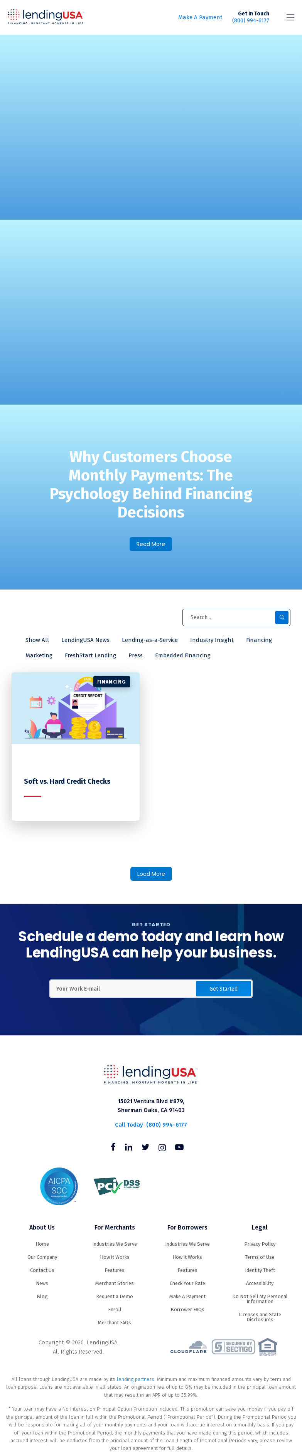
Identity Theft (260, 1270)
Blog (42, 1296)
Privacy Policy (259, 1244)
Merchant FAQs (114, 1322)
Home (42, 1244)
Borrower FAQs (187, 1309)
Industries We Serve (114, 1244)
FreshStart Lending (90, 655)
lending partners (135, 1379)
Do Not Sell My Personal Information (260, 1298)
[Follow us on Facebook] (113, 1148)
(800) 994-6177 (250, 17)
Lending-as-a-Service (150, 640)
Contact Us (42, 1270)
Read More (151, 544)
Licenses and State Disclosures (260, 1317)
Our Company (42, 1257)
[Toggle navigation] (290, 17)
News (42, 1283)
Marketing (38, 655)
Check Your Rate (187, 1283)
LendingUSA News (85, 640)
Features (115, 1270)
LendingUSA (46, 17)
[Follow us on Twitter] (145, 1148)
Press (135, 655)
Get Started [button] (223, 989)
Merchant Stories (114, 1283)
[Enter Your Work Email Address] (151, 988)
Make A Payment (200, 17)
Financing (259, 640)
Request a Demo (114, 1296)
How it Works (115, 1257)
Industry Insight (212, 640)
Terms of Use (260, 1257)
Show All (37, 640)
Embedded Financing (183, 655)
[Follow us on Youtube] (179, 1148)
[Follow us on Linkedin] (128, 1148)
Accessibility (259, 1283)
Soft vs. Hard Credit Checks (67, 782)
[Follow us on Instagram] (162, 1148)
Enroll (114, 1309)
